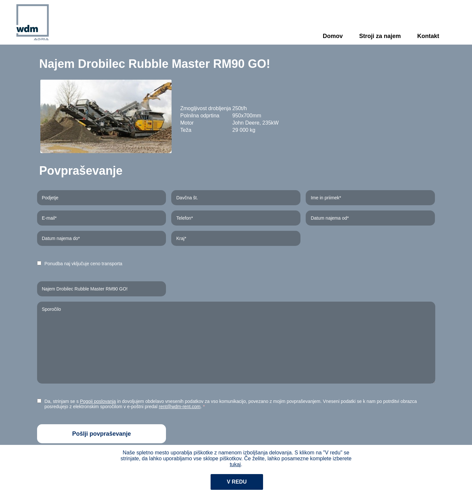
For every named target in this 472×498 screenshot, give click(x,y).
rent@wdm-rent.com (179, 406)
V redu (237, 482)
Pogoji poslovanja (98, 401)
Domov (333, 36)
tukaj (235, 464)
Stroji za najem (380, 36)
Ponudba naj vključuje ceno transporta (83, 263)
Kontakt (428, 36)
